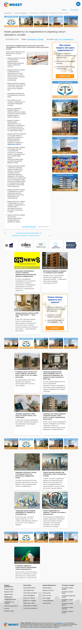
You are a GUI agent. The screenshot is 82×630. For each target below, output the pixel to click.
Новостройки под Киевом (30, 593)
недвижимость (60, 623)
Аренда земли (46, 598)
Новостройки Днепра (29, 595)
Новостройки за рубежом (30, 605)
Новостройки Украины (29, 587)
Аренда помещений (48, 600)
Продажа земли (8, 596)
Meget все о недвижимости (11, 625)
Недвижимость (8, 13)
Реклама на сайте (9, 611)
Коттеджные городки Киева (67, 592)
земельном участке (14, 144)
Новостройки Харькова (29, 600)
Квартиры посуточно (48, 590)
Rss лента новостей (29, 227)
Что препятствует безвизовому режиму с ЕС (29, 233)
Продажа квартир (9, 589)
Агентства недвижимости (11, 606)
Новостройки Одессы (29, 598)
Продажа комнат (8, 591)
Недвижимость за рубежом (9, 602)
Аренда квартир (47, 587)
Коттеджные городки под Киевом (68, 596)
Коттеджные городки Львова (67, 612)
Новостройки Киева (28, 590)
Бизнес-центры (47, 603)
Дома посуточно (47, 595)
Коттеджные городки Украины (67, 588)
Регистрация (74, 10)
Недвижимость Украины (35, 39)
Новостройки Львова (29, 603)
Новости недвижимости (21, 13)
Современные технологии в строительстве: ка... (26, 235)
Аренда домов (46, 593)
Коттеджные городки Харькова (67, 608)
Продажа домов (8, 594)
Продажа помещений (10, 599)
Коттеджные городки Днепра (67, 600)
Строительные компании (30, 608)
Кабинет (64, 10)
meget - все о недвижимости (64, 39)
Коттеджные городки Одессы (67, 604)
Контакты (6, 608)
